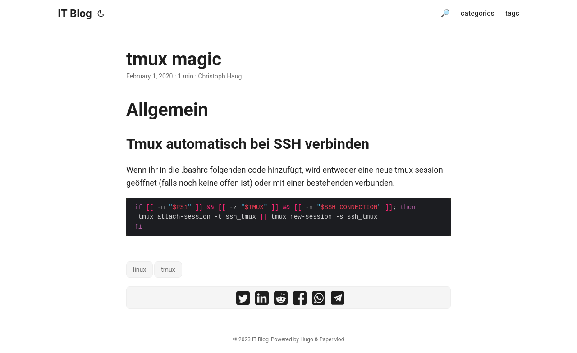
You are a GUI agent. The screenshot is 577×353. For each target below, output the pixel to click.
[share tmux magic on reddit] (281, 300)
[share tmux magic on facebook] (300, 300)
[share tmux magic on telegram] (337, 300)
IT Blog (75, 13)
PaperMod (331, 339)
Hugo (306, 339)
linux (139, 269)
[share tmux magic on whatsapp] (318, 300)
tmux (168, 269)
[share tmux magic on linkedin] (262, 300)
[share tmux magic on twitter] (243, 300)
